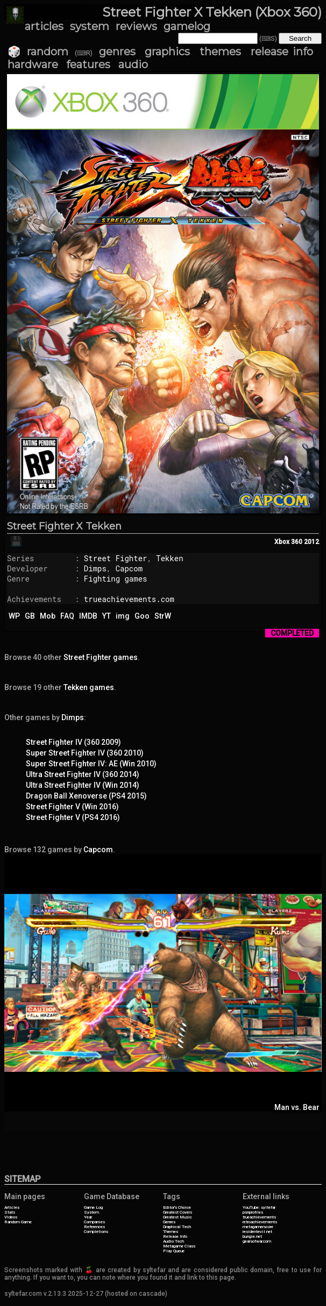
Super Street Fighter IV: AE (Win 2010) (91, 763)
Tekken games (88, 687)
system (89, 26)
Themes (170, 1231)
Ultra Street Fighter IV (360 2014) (82, 774)
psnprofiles (253, 1212)
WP (14, 616)
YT (106, 616)
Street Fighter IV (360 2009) (73, 742)
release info (282, 51)
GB (30, 616)
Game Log (93, 1207)
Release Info (175, 1236)
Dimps (95, 568)
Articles (11, 1207)
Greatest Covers (177, 1212)
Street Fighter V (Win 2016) (72, 806)
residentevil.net (257, 1231)
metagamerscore (258, 1226)
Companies (94, 1222)
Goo (142, 616)
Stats (9, 1212)
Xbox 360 (288, 542)
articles (44, 26)
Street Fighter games (100, 657)
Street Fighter (115, 558)
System (91, 1212)
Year (88, 1217)
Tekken (169, 558)
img (123, 616)
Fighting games (115, 579)
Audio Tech (173, 1241)
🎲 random (38, 51)
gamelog (187, 26)
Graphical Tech (177, 1226)
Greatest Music (177, 1217)
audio (133, 64)
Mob (47, 616)
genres (117, 51)
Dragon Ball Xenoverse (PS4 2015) (86, 796)
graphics (167, 51)
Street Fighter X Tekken (64, 526)
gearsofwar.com (257, 1241)
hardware (33, 64)
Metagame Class (179, 1246)
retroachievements (260, 1222)
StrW (162, 616)
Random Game (18, 1222)
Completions (96, 1231)
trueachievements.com (129, 599)
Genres (169, 1222)
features (88, 64)
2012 (311, 542)
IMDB (88, 616)
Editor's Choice (177, 1207)
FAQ (67, 616)
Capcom (129, 568)
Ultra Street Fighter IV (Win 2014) (82, 785)
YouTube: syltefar (259, 1207)
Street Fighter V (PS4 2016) (73, 817)
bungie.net (252, 1236)
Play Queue (174, 1251)
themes (220, 51)
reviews (136, 26)
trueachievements (259, 1217)
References (94, 1226)
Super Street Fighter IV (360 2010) (85, 753)
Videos (10, 1217)
